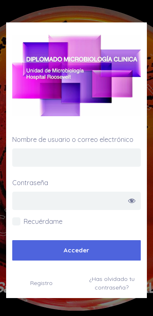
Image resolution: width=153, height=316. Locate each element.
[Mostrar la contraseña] (131, 201)
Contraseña (30, 183)
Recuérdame (43, 221)
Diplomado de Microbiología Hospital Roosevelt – (76, 75)
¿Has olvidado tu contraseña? (112, 283)
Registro (41, 283)
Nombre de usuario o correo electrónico (72, 139)
